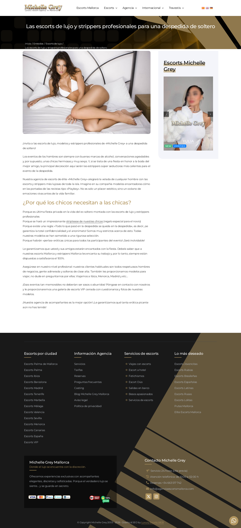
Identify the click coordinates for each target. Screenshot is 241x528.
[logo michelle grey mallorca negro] (43, 5)
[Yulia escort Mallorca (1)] (188, 78)
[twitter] (149, 496)
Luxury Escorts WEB (152, 522)
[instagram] (156, 496)
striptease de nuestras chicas (84, 221)
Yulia (188, 141)
